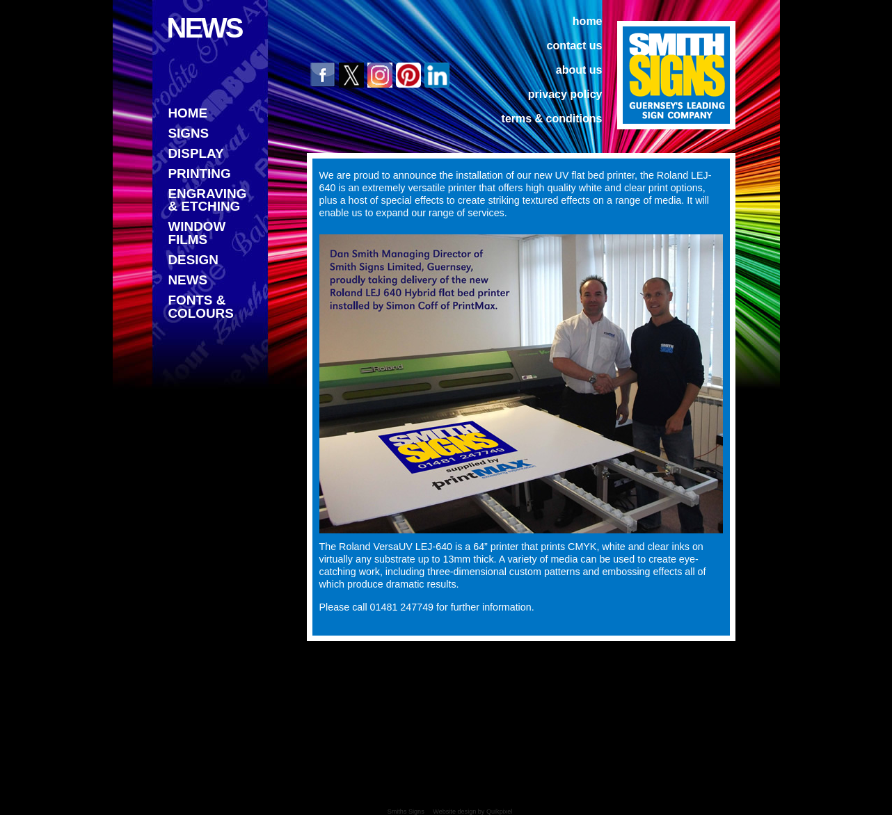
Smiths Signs (406, 811)
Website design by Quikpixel (472, 811)
